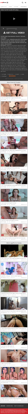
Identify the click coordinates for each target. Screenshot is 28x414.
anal (1, 40)
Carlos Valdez (3, 37)
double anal (22, 40)
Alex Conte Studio (6, 400)
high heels (17, 42)
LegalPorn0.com (10, 409)
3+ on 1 (8, 39)
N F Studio (4, 74)
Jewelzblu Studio (5, 382)
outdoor (2, 43)
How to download (18, 405)
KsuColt (4, 347)
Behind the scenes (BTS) (15, 39)
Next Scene (18, 79)
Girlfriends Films (5, 259)
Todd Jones (22, 36)
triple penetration (8, 43)
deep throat (17, 40)
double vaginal (12, 42)
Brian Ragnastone (11, 36)
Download (3, 76)
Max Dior (18, 36)
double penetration (4, 42)
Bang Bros (4, 365)
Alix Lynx (4, 277)
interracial (22, 42)
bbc (9, 40)
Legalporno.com (3, 2)
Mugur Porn (5, 295)
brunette (12, 40)
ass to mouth (5, 40)
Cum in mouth (24, 39)
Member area (9, 405)
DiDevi (6, 36)
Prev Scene (9, 79)
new (25, 42)
